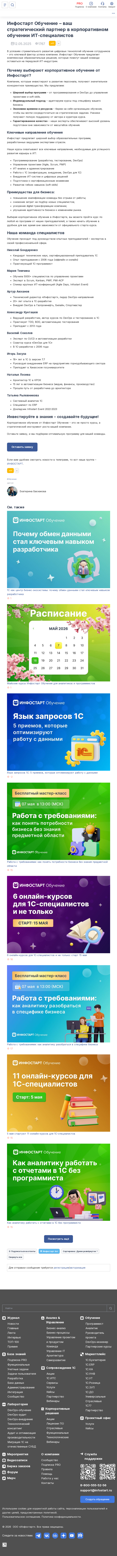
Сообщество (15, 1396)
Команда (52, 1346)
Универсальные (95, 1396)
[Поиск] (12, 5)
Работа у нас (50, 1478)
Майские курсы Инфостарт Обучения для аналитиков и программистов (51, 693)
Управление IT (55, 1351)
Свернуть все (15, 1267)
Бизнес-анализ (56, 1328)
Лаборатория (17, 1404)
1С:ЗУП (90, 1387)
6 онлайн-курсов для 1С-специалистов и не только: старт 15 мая (47, 965)
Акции (50, 1373)
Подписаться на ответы (22, 1261)
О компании (50, 1454)
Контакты (47, 1483)
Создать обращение (97, 1499)
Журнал (13, 1318)
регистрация (61, 1277)
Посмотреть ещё (58, 1248)
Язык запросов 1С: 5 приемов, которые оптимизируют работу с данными (52, 782)
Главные (13, 1328)
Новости (13, 1323)
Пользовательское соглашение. (21, 1516)
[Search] (58, 1308)
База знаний (16, 1354)
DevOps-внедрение (20, 1419)
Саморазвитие (55, 1360)
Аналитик (91, 1328)
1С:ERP (89, 1364)
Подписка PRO (17, 1360)
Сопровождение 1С (61, 1368)
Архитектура (54, 1355)
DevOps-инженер (96, 1342)
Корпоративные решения (57, 1411)
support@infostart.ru (96, 1490)
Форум (12, 1472)
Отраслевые (54, 1428)
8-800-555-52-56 (93, 1485)
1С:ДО (89, 1392)
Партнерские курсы (98, 1346)
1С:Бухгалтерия (95, 1360)
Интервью (14, 1337)
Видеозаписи (17, 1460)
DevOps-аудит (16, 1414)
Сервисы (52, 1382)
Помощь (46, 1473)
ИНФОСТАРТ (15, 473)
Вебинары (52, 1401)
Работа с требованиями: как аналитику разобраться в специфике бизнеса (52, 1054)
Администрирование (21, 1387)
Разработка (15, 1378)
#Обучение (12, 489)
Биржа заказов (18, 1466)
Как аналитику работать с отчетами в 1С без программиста (44, 1232)
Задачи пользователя (21, 1373)
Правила (46, 1469)
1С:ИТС (51, 1378)
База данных (15, 1383)
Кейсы (50, 1391)
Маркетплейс (95, 1354)
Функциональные (18, 1364)
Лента (11, 1332)
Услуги (50, 1387)
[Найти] (111, 1308)
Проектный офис (98, 1418)
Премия (12, 1346)
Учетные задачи (17, 1369)
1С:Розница (92, 1383)
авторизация (77, 1277)
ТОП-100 (13, 1342)
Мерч (11, 1478)
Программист (94, 1323)
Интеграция (15, 1392)
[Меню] (5, 5)
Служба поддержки (93, 1457)
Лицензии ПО (55, 1423)
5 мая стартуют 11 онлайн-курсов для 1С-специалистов (41, 1143)
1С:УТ (89, 1378)
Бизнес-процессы (58, 1332)
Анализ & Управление (55, 1320)
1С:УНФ (90, 1373)
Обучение (92, 1318)
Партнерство (55, 1396)
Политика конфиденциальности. (61, 1516)
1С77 (88, 1405)
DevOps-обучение (19, 1410)
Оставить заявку (22, 456)
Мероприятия (17, 1454)
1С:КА (89, 1369)
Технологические (57, 1437)
